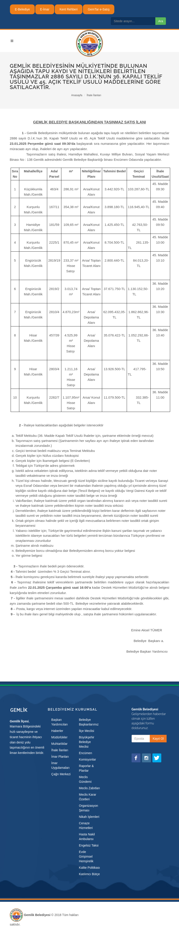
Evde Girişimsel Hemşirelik (86, 856)
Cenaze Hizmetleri (86, 825)
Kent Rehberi (69, 9)
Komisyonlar (87, 759)
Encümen (85, 753)
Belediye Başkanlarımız (89, 722)
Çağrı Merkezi (61, 774)
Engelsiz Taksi (88, 845)
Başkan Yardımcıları (59, 722)
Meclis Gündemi (85, 779)
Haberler (57, 731)
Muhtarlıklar (59, 743)
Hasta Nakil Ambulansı (87, 837)
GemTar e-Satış (98, 9)
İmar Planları (60, 756)
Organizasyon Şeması (88, 808)
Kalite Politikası (89, 867)
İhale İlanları (94, 95)
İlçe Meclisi (86, 731)
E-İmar (44, 9)
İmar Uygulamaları (60, 765)
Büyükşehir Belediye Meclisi (86, 741)
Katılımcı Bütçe (89, 874)
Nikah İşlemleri (89, 817)
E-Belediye (22, 9)
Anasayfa (76, 95)
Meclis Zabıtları (89, 788)
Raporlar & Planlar (86, 768)
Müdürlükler (59, 737)
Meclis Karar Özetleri (87, 797)
